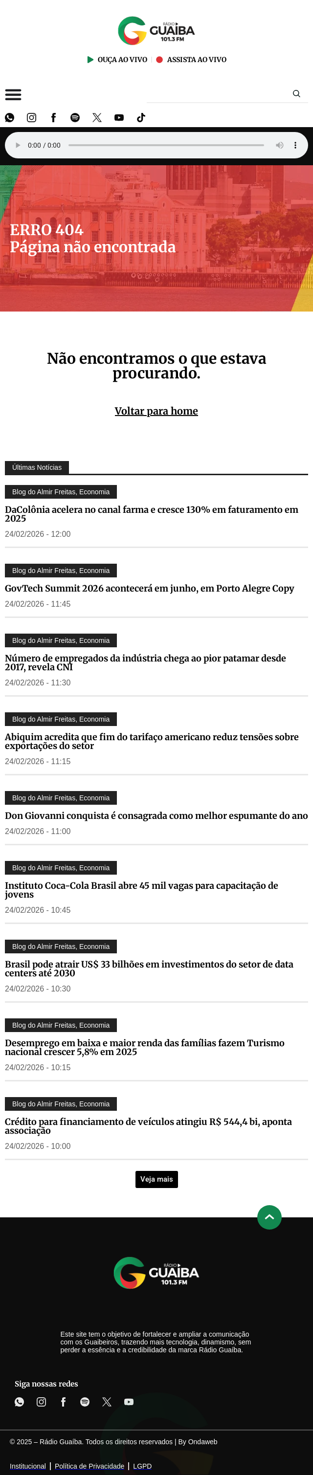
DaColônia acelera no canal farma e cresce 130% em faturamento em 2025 (151, 514)
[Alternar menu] (13, 94)
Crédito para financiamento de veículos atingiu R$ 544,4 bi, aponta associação (148, 1126)
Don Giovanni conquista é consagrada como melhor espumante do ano (156, 815)
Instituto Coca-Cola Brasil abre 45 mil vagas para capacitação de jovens (141, 890)
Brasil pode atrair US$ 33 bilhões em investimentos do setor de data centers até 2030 (149, 969)
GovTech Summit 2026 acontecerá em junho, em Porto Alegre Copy (149, 588)
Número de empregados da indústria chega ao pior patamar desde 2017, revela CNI (145, 663)
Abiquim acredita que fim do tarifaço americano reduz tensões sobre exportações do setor (152, 741)
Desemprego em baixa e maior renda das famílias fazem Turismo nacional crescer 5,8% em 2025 (145, 1047)
